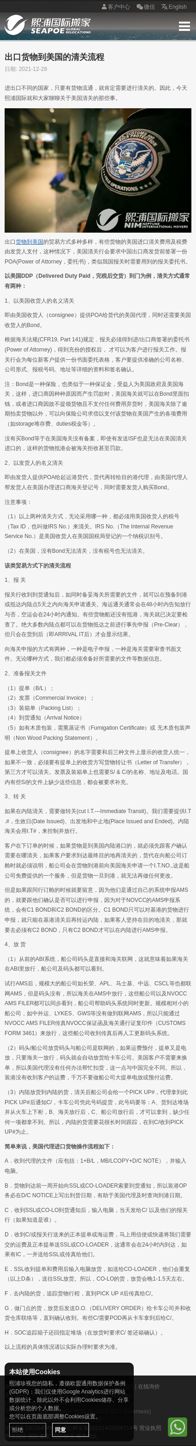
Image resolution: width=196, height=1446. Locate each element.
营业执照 (150, 1428)
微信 (145, 7)
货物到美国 (29, 242)
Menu (184, 26)
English (173, 7)
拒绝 (17, 1430)
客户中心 (114, 7)
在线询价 (149, 1386)
